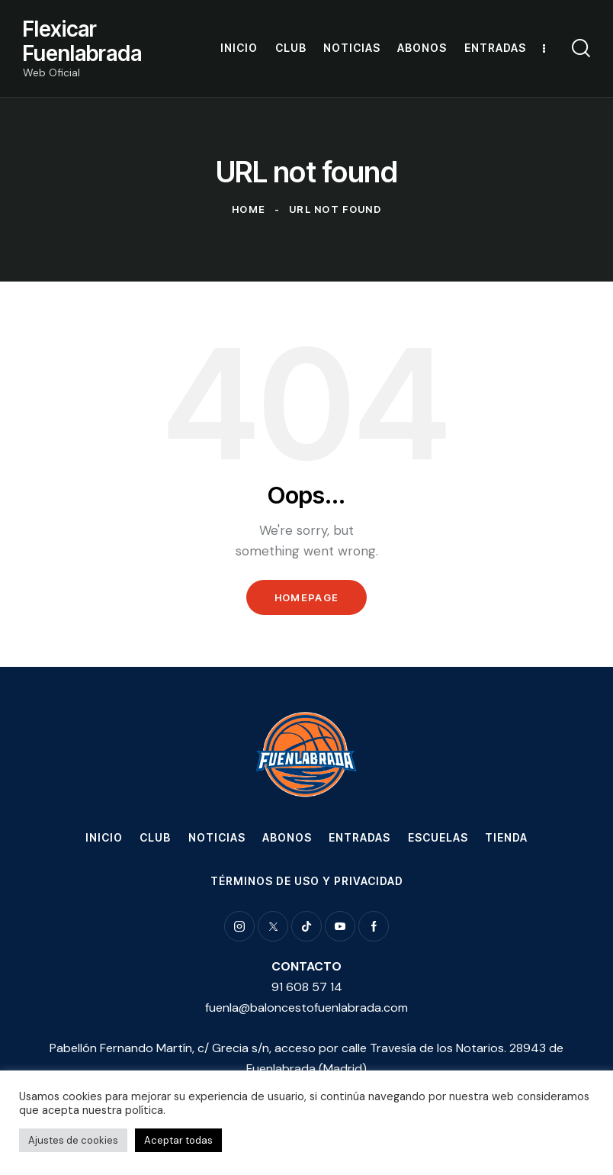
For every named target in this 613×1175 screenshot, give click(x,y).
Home (248, 209)
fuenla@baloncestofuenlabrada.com (306, 1008)
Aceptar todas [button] (178, 1140)
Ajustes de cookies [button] (73, 1140)
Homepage (306, 597)
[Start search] (581, 48)
